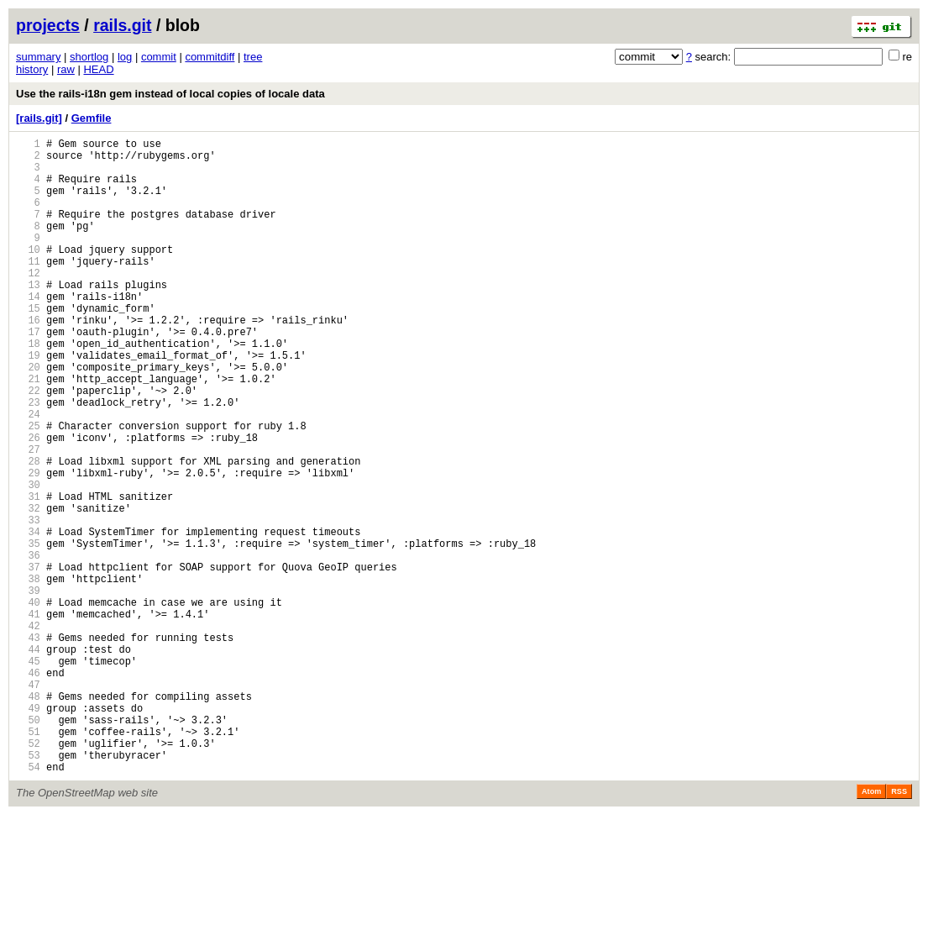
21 (28, 431)
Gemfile (91, 118)
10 (28, 274)
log (125, 56)
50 (28, 845)
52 (28, 874)
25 (28, 488)
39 (28, 688)
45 (28, 774)
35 (28, 631)
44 (28, 760)
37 (28, 660)
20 (28, 417)
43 (28, 745)
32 (28, 588)
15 (28, 346)
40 (28, 703)
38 (28, 674)
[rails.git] (39, 118)
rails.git (122, 25)
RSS (899, 927)
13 (28, 317)
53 (28, 888)
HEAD (98, 69)
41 (28, 717)
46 (28, 788)
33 (28, 603)
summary (38, 56)
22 (28, 446)
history (32, 69)
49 (28, 831)
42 (28, 731)
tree (253, 56)
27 (28, 517)
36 (28, 645)
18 (28, 388)
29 (28, 546)
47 (28, 803)
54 (28, 903)
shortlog (89, 56)
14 (28, 331)
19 (28, 403)
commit (158, 56)
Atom (871, 927)
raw (66, 69)
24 (28, 474)
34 (28, 617)
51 (28, 860)
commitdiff (209, 56)
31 (28, 574)
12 (28, 303)
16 (28, 360)
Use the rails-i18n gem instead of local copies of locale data (170, 93)
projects (48, 25)
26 (28, 503)
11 (28, 288)
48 (28, 817)
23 (28, 460)
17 (28, 374)
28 (28, 531)
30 (28, 560)
